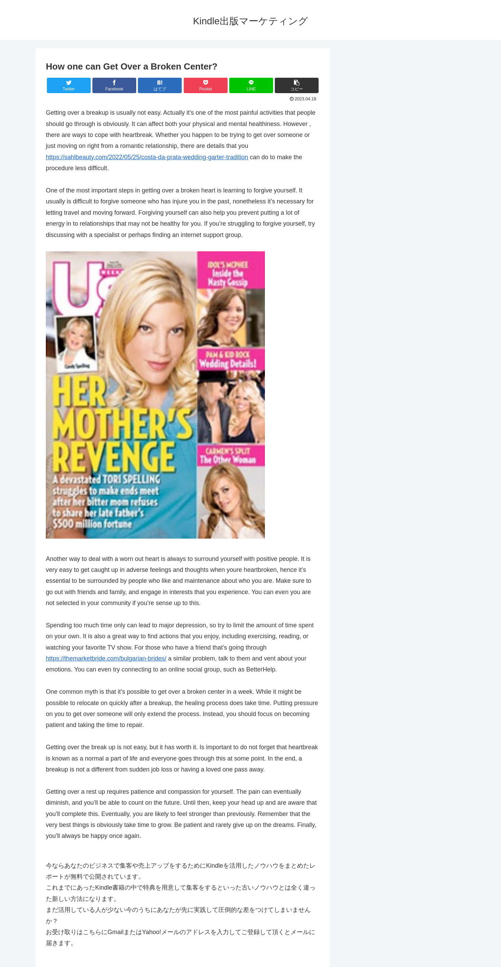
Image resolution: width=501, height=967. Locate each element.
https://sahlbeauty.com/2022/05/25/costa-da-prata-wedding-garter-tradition (147, 157)
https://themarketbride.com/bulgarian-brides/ (106, 658)
